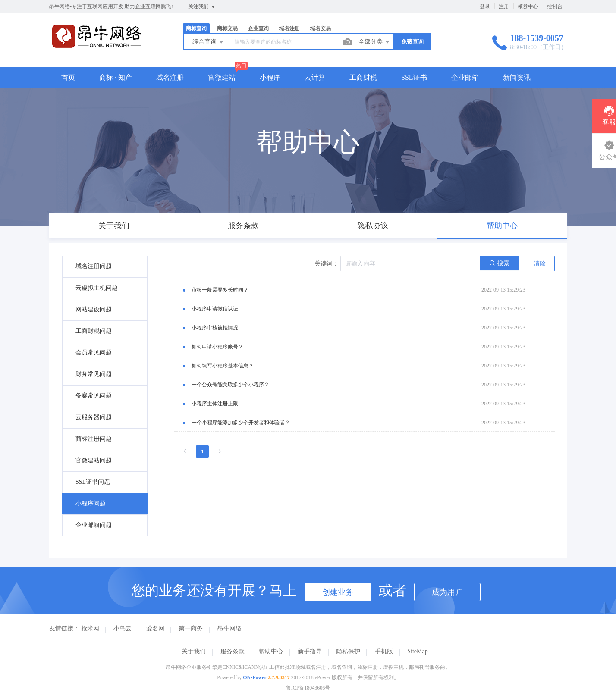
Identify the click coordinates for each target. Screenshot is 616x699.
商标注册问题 (93, 439)
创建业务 (337, 592)
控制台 (555, 6)
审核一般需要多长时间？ (220, 290)
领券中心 (528, 6)
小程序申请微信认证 (215, 309)
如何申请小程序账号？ (217, 347)
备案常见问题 (93, 395)
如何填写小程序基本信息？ (223, 366)
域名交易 (320, 28)
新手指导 (310, 651)
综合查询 (208, 42)
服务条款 (232, 651)
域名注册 (289, 28)
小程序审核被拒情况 (215, 328)
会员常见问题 (93, 352)
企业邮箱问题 (93, 525)
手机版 (384, 651)
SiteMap (417, 651)
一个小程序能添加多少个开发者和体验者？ (241, 423)
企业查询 (258, 28)
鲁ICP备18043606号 (308, 688)
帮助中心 (271, 651)
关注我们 (202, 6)
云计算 (315, 77)
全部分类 (374, 42)
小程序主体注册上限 (215, 404)
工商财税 (363, 77)
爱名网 (155, 628)
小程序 (270, 77)
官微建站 (222, 77)
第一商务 (191, 628)
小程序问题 (90, 503)
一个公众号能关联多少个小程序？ (230, 385)
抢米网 (90, 628)
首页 (68, 77)
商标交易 (227, 28)
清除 (540, 263)
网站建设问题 (93, 309)
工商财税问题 (93, 331)
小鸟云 (122, 628)
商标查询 (196, 28)
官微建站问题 (93, 460)
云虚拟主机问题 (96, 288)
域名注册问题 (93, 266)
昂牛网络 (229, 628)
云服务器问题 (93, 417)
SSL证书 (414, 77)
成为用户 (447, 592)
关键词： (326, 263)
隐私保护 (348, 651)
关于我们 (194, 651)
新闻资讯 (517, 77)
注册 (504, 6)
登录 (485, 6)
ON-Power (255, 677)
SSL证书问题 (92, 482)
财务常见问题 (93, 374)
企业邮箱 (465, 77)
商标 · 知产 (115, 77)
